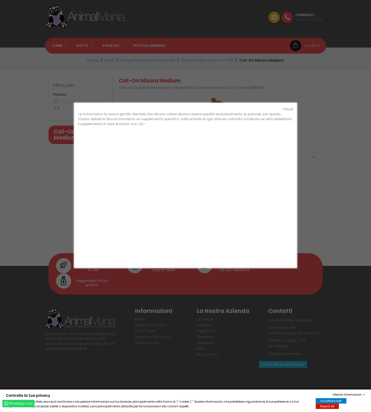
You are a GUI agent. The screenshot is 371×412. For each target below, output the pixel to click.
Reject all (327, 406)
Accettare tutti (331, 400)
